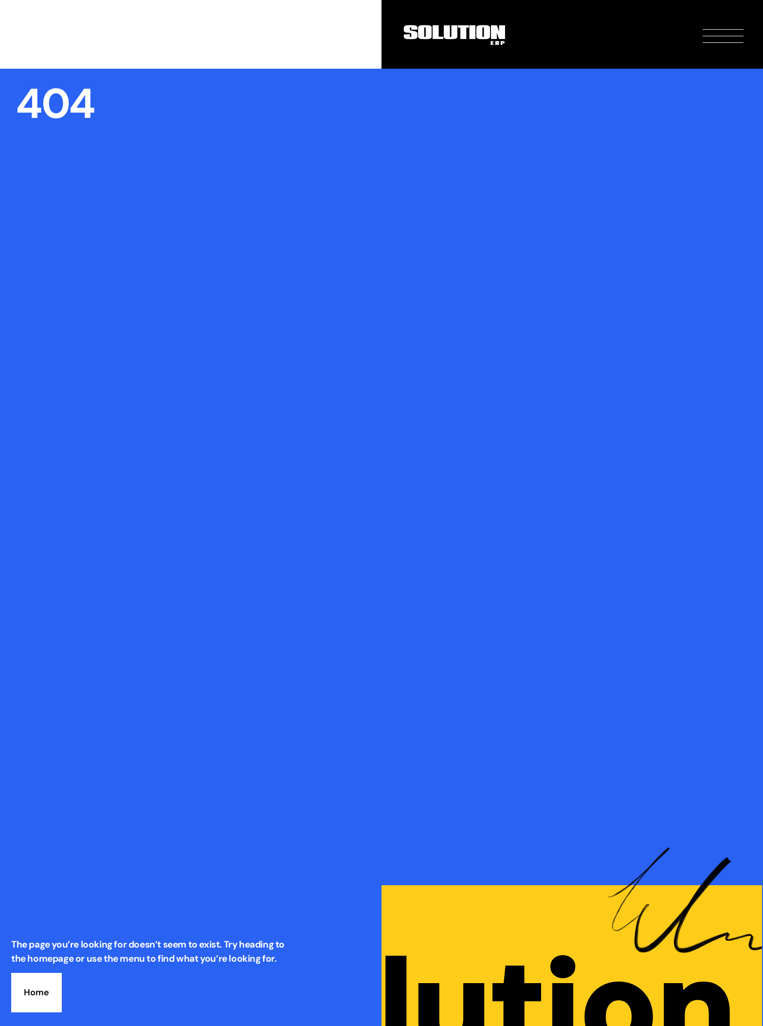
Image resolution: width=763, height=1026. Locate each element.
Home (36, 992)
